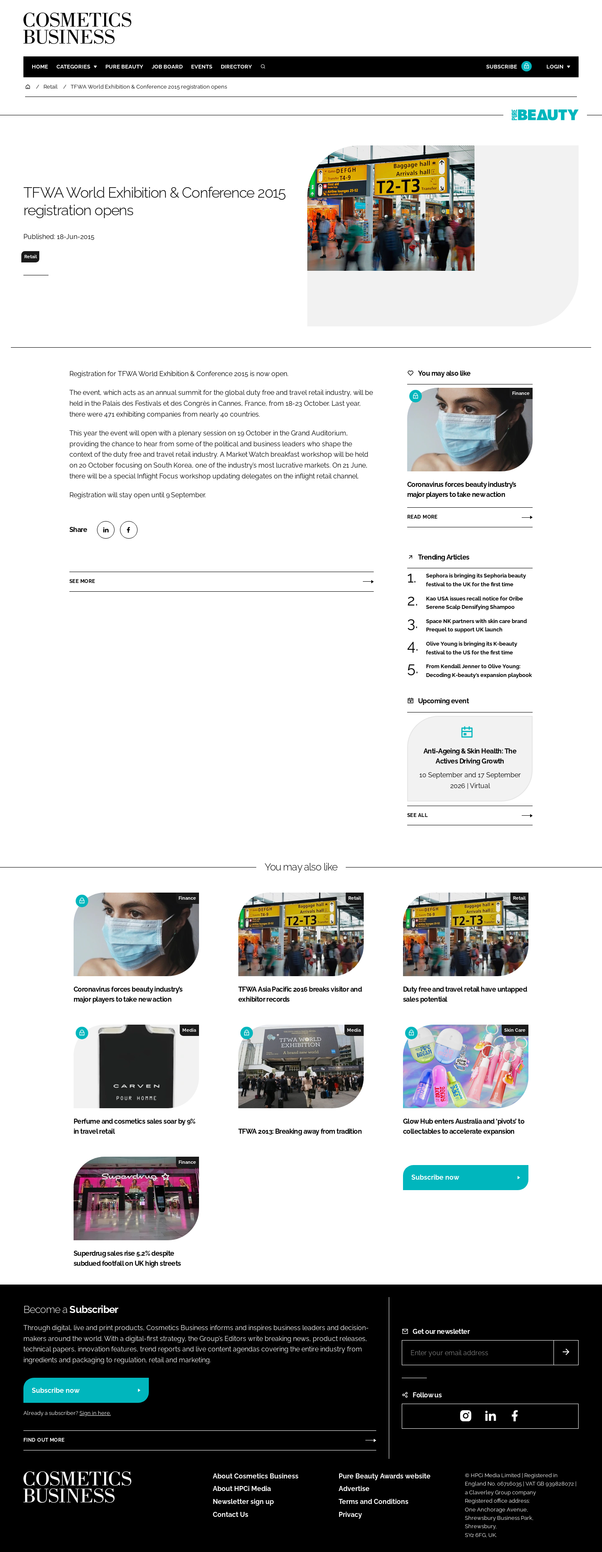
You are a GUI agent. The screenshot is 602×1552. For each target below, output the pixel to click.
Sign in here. (95, 1413)
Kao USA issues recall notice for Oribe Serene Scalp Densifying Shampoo (474, 603)
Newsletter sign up (243, 1502)
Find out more (43, 1440)
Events (201, 67)
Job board (167, 67)
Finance (521, 393)
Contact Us (230, 1515)
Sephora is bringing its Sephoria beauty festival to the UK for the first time (476, 580)
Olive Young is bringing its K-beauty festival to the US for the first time (471, 648)
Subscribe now (435, 1177)
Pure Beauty (124, 67)
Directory (236, 67)
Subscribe (508, 67)
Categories (73, 67)
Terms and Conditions (373, 1502)
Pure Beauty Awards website (385, 1476)
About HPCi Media (242, 1489)
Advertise (354, 1489)
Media (189, 1030)
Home (40, 67)
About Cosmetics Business (255, 1476)
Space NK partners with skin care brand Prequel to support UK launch (476, 625)
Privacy (350, 1515)
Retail (30, 256)
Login (555, 67)
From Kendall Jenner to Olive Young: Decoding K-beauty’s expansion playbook (479, 670)
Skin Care (514, 1030)
